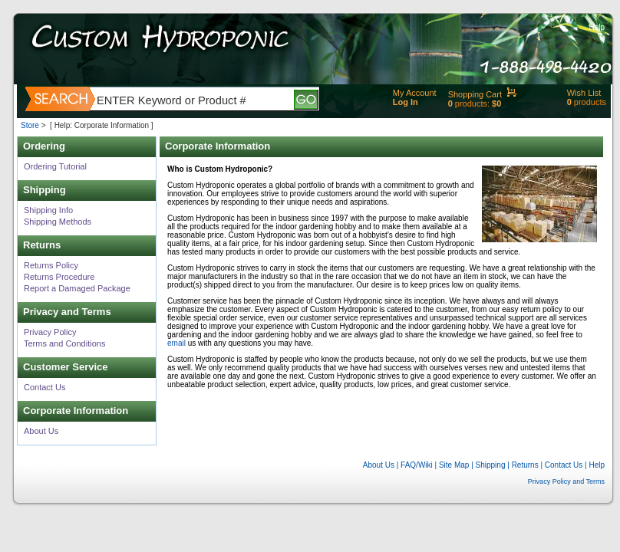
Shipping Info (48, 210)
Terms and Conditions (64, 343)
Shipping (491, 465)
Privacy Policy (50, 332)
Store (30, 125)
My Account (415, 92)
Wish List (584, 92)
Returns (525, 465)
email (176, 343)
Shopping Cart (475, 94)
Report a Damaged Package (77, 288)
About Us (41, 430)
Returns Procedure (59, 276)
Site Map (454, 465)
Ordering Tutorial (55, 166)
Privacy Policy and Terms (566, 481)
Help (597, 27)
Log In (405, 102)
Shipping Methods (57, 221)
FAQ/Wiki (417, 465)
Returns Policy (51, 265)
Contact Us (44, 387)
